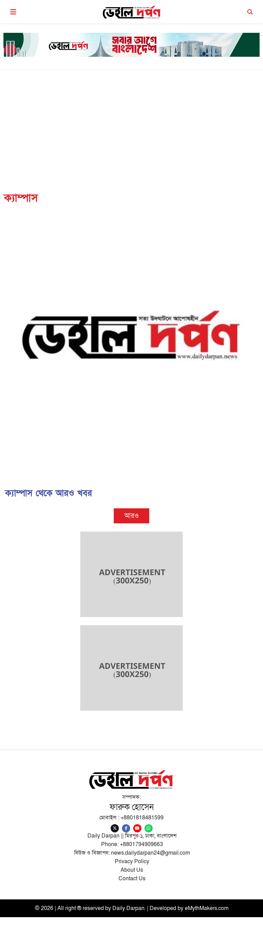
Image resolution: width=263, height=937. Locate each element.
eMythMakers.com (207, 908)
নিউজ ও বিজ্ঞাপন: (92, 853)
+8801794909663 (141, 844)
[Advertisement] (131, 121)
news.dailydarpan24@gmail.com (150, 853)
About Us (132, 870)
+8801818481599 (142, 817)
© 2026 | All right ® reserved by (73, 908)
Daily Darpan (128, 908)
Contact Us (132, 878)
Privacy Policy (132, 861)
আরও (131, 515)
